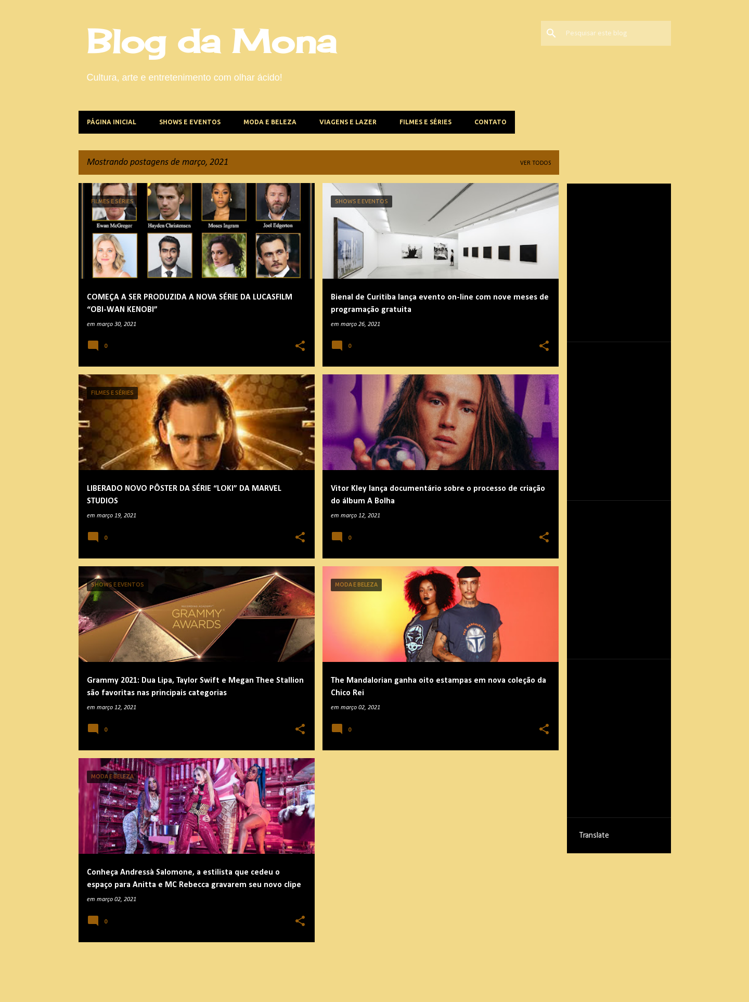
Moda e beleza (269, 122)
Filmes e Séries (425, 122)
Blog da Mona (212, 41)
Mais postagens (318, 972)
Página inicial (111, 122)
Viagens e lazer (348, 122)
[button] (300, 347)
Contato (490, 122)
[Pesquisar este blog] (616, 33)
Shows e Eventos (190, 122)
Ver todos (535, 163)
